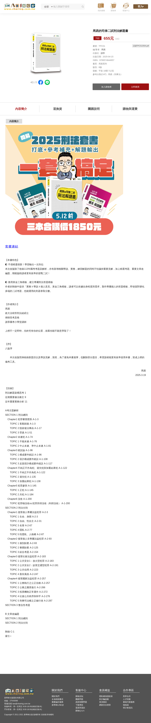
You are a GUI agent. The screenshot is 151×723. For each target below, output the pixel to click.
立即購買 (135, 87)
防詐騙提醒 (104, 699)
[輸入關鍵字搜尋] (66, 6)
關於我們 (55, 696)
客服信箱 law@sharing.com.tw (17, 704)
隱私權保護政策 (106, 696)
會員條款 (103, 702)
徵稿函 (126, 705)
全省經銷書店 (57, 699)
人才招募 (127, 699)
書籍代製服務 (128, 702)
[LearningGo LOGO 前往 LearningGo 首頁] (19, 7)
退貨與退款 (80, 708)
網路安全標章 (105, 705)
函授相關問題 (81, 702)
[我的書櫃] (101, 7)
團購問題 (79, 699)
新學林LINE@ (58, 705)
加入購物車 (106, 87)
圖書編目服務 (57, 702)
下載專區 (79, 705)
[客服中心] (126, 7)
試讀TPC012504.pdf (141, 46)
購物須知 (79, 696)
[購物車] (113, 7)
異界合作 (127, 696)
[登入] (140, 7)
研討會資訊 (128, 708)
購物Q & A (80, 711)
